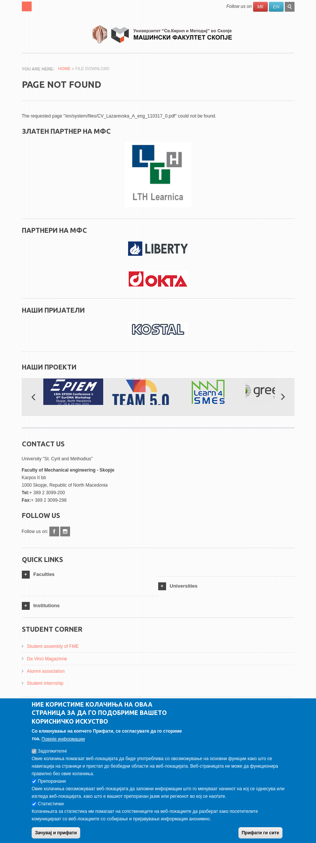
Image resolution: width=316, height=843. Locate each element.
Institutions (47, 605)
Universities (184, 586)
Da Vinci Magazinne (47, 658)
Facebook (54, 531)
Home (64, 68)
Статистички (51, 808)
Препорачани (52, 785)
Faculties (44, 574)
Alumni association (46, 671)
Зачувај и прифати (56, 837)
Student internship (45, 683)
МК (260, 6)
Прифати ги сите (260, 837)
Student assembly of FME (53, 646)
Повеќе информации (63, 743)
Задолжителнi (52, 755)
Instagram (65, 531)
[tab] (90, 575)
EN (276, 6)
